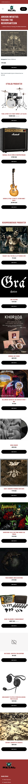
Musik (9, 59)
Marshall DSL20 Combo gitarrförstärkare (14, 155)
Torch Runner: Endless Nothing (14, 578)
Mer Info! (14, 67)
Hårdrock (13, 59)
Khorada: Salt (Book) (14, 356)
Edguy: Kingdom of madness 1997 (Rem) (14, 489)
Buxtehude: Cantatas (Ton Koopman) (14, 653)
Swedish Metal (7, 782)
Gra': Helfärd (14, 299)
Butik (23, 9)
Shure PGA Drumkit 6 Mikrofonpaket (14, 619)
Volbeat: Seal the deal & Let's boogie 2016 (14, 256)
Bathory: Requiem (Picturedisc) (14, 742)
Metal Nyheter (7, 779)
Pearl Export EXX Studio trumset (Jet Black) (14, 114)
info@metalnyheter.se (6, 2)
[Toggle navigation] (3, 9)
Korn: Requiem (14, 445)
